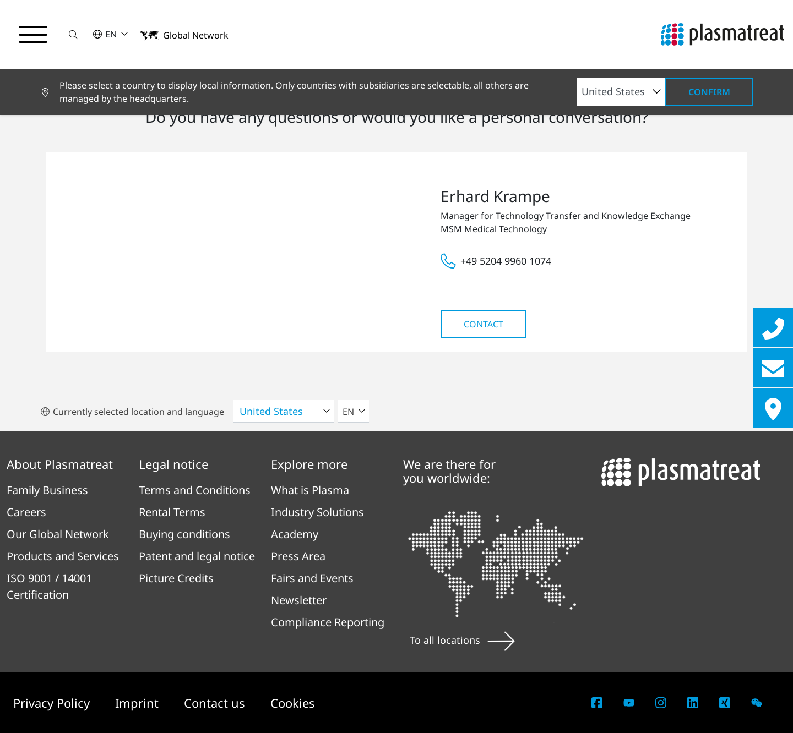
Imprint (138, 702)
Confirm (709, 92)
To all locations (462, 640)
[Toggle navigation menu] (33, 35)
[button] (73, 34)
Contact (483, 324)
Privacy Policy (53, 702)
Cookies (292, 702)
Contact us (216, 702)
